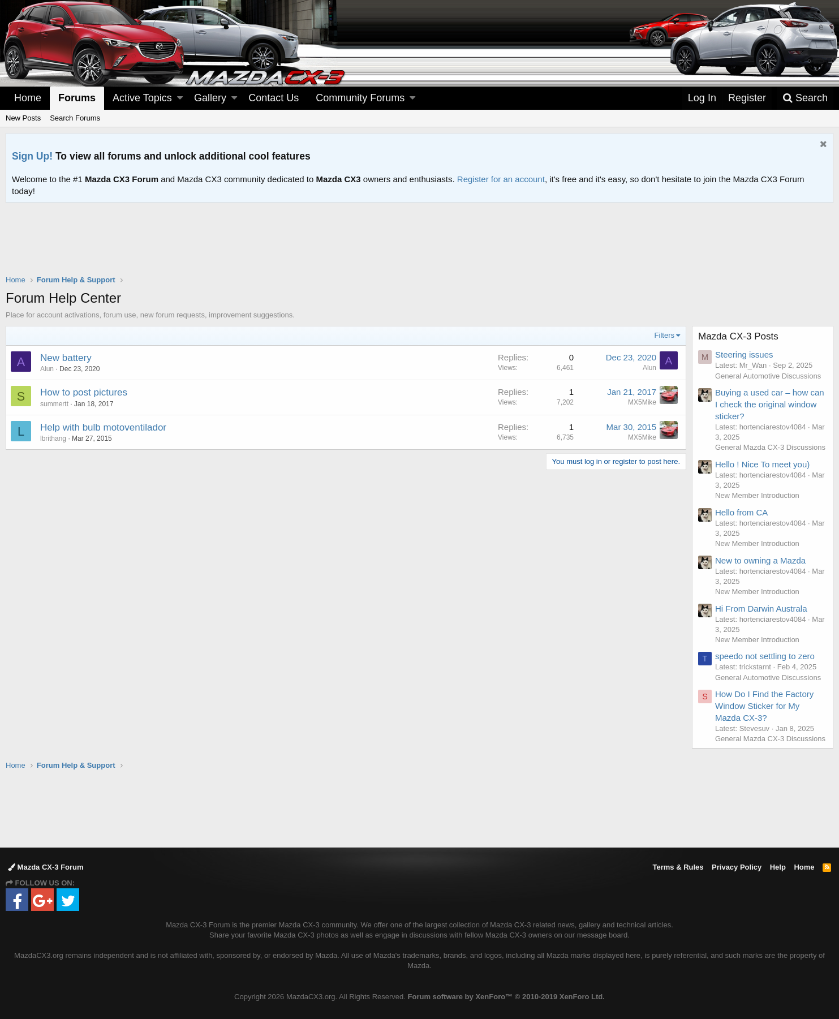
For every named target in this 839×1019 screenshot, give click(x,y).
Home (27, 98)
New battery (66, 357)
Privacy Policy (736, 867)
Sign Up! (32, 156)
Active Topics (142, 98)
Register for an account (501, 179)
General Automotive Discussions (768, 376)
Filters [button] (664, 335)
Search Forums (75, 118)
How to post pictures (83, 392)
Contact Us (273, 98)
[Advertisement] (420, 234)
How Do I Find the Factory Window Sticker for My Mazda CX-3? (764, 706)
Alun (47, 369)
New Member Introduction (757, 495)
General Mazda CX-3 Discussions (770, 447)
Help (778, 867)
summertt (54, 404)
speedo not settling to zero (765, 656)
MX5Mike (642, 402)
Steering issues (744, 354)
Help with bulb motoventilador (103, 427)
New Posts (23, 118)
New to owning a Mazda (760, 560)
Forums (77, 98)
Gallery (210, 98)
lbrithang (53, 438)
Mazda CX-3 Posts (738, 336)
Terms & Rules (677, 867)
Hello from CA (741, 512)
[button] (180, 98)
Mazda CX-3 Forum (46, 867)
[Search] (805, 98)
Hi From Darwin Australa (761, 608)
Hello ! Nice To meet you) (762, 464)
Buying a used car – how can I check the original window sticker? (769, 404)
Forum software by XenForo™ (506, 996)
